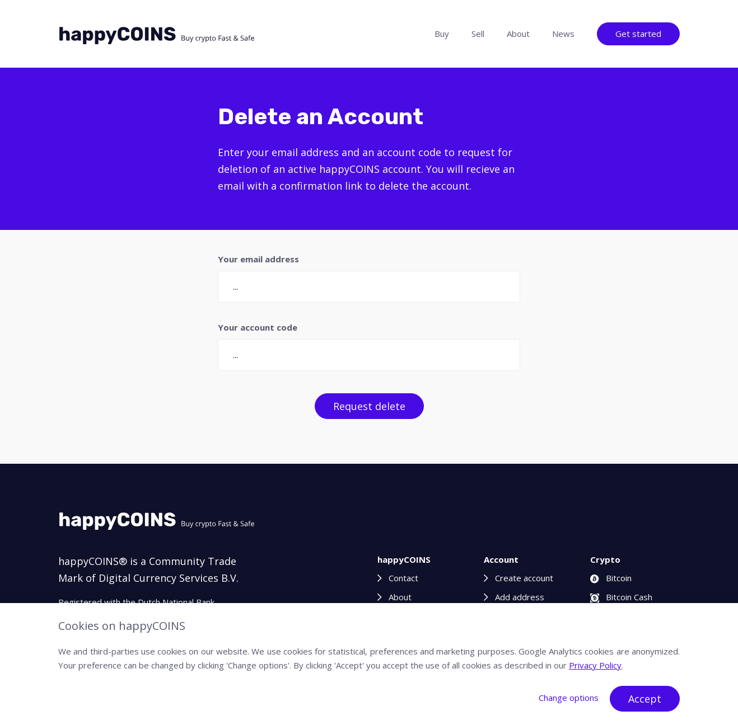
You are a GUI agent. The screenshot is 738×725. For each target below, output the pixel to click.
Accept (644, 698)
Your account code (257, 327)
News (563, 33)
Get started (638, 33)
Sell (477, 33)
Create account (524, 577)
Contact (403, 577)
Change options (569, 697)
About (518, 33)
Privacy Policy (595, 665)
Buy (442, 33)
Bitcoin (611, 577)
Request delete (369, 406)
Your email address (258, 259)
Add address (519, 596)
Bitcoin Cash (621, 596)
